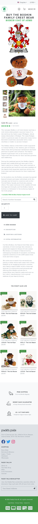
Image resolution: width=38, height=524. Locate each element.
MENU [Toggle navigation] (31, 9)
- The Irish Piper (8, 342)
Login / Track (6, 454)
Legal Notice (11, 503)
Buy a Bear (4, 450)
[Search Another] (17, 200)
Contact (4, 473)
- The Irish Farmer (9, 371)
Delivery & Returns (7, 452)
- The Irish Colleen (28, 313)
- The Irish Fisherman (9, 313)
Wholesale (5, 458)
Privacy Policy (19, 503)
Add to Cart (10, 215)
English (21, 2)
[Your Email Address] (17, 488)
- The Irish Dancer (28, 371)
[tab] (19, 224)
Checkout (4, 456)
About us (4, 465)
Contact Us (27, 503)
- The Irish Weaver (28, 342)
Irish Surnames (6, 471)
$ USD (32, 2)
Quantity (5, 204)
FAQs (3, 469)
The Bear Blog (6, 467)
